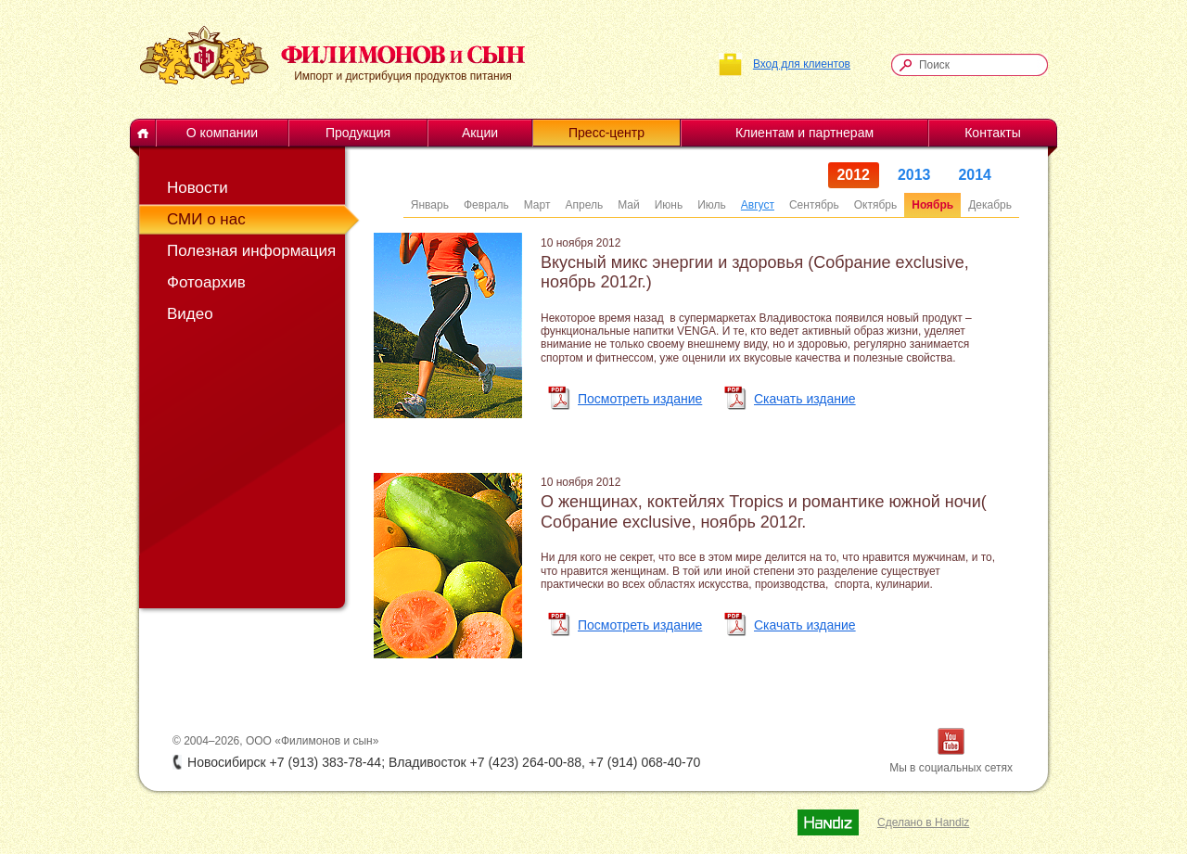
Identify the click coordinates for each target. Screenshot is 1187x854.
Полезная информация (246, 251)
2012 (854, 175)
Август (757, 204)
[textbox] (978, 65)
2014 (975, 175)
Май (629, 204)
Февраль (486, 204)
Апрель (584, 204)
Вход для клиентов (801, 63)
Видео (190, 314)
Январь (430, 204)
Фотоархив (206, 282)
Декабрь (990, 204)
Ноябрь (932, 204)
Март (537, 204)
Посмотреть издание (640, 398)
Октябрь (876, 204)
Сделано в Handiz (923, 822)
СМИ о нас (206, 219)
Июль (711, 204)
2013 (914, 175)
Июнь (669, 204)
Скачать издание (805, 398)
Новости (197, 188)
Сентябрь (814, 204)
